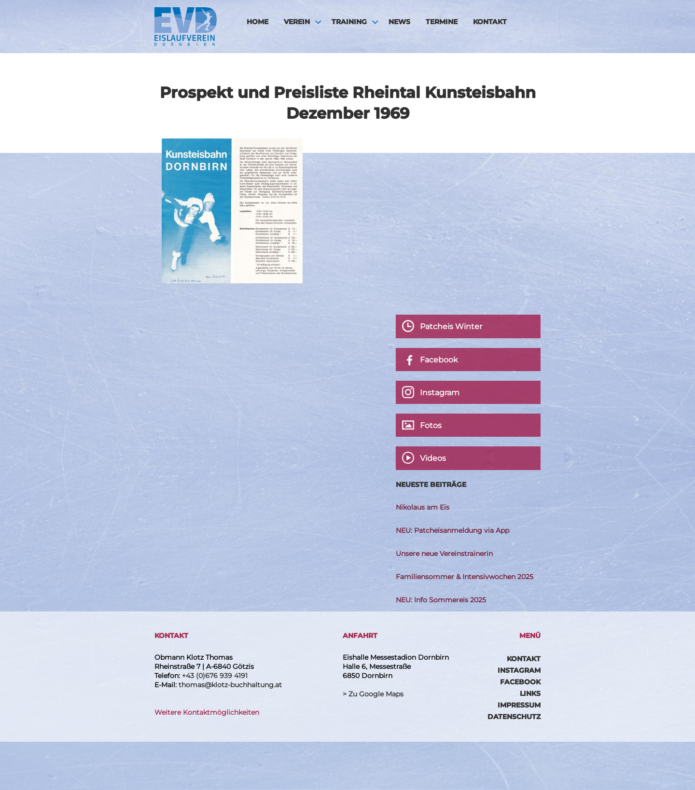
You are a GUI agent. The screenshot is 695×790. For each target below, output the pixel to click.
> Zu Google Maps (373, 694)
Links (530, 693)
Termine (442, 21)
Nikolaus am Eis (422, 507)
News (399, 21)
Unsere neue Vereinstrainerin (444, 553)
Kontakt (490, 21)
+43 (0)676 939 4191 (215, 675)
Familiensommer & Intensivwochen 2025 (464, 576)
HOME (257, 21)
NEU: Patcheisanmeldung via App (452, 530)
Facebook (520, 682)
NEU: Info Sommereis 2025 (441, 600)
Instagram (519, 670)
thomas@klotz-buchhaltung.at (230, 685)
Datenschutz (514, 716)
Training (349, 21)
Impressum (519, 705)
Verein (297, 21)
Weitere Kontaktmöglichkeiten (206, 712)
